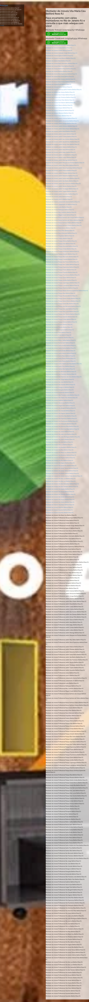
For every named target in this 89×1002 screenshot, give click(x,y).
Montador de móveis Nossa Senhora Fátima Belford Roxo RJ (63, 223)
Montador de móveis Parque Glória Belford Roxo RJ (61, 277)
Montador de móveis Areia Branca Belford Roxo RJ (61, 58)
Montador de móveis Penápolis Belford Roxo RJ (60, 330)
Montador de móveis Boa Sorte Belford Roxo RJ (60, 76)
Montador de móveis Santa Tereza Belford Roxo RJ (61, 361)
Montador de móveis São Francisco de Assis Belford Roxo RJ (64, 377)
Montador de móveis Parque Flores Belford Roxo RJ (61, 270)
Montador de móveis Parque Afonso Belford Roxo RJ (61, 241)
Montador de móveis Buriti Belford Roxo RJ (58, 84)
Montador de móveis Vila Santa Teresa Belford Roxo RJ (62, 468)
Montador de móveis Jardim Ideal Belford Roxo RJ (60, 149)
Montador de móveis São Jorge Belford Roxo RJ (60, 379)
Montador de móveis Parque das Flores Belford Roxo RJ (62, 262)
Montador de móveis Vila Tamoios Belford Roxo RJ (61, 494)
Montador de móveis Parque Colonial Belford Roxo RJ (62, 259)
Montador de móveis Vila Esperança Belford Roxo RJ (61, 418)
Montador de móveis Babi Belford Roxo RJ (58, 61)
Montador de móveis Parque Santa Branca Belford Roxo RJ (63, 301)
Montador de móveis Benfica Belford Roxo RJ (59, 71)
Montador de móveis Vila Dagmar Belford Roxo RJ (60, 413)
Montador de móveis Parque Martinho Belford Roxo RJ (62, 288)
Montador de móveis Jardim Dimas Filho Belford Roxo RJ (62, 144)
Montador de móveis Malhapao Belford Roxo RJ (60, 209)
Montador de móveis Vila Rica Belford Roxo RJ (59, 460)
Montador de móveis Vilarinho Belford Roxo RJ (59, 507)
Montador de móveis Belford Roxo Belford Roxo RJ (61, 68)
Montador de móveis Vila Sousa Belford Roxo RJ (60, 491)
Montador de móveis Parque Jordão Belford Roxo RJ (61, 280)
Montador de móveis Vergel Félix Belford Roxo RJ (60, 405)
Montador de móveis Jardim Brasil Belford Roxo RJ (61, 131)
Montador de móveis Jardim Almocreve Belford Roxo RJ (62, 121)
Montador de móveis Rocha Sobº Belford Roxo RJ (60, 343)
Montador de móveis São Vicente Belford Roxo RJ (60, 384)
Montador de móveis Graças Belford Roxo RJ (59, 108)
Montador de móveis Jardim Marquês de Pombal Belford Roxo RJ (65, 162)
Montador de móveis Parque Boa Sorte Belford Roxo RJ (62, 256)
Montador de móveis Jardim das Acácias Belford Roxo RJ (62, 139)
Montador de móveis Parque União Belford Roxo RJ (61, 319)
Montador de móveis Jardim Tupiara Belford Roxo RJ (61, 191)
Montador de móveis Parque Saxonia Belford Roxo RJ (61, 317)
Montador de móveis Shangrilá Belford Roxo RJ (60, 390)
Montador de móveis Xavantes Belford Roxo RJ (60, 512)
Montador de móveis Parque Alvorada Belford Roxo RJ (62, 246)
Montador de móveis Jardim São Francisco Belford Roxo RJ (63, 183)
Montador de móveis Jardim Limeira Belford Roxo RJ (61, 155)
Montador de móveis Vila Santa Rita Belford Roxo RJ (61, 465)
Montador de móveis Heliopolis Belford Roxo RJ (60, 110)
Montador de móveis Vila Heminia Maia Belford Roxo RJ (62, 426)
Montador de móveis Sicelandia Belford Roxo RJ (60, 392)
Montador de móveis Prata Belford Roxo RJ (58, 335)
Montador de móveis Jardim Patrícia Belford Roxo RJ (61, 170)
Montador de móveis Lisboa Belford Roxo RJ (59, 196)
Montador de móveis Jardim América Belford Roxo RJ (61, 126)
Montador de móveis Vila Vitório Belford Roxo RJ (60, 502)
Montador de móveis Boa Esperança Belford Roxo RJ (61, 74)
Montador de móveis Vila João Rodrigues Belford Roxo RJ (63, 437)
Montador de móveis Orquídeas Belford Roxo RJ (60, 236)
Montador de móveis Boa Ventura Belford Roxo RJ (60, 79)
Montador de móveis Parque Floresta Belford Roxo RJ (62, 272)
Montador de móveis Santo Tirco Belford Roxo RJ (60, 366)
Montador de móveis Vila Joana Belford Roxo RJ (60, 431)
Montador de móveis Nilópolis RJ (8, 14)
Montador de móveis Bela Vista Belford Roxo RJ (60, 66)
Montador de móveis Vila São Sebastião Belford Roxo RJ (62, 484)
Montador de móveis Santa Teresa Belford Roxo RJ (61, 358)
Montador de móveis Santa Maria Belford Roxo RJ (60, 356)
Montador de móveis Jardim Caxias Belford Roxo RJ (61, 134)
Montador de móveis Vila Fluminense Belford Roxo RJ (62, 421)
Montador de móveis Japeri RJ (8, 11)
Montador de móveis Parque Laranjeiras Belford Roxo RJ (62, 285)
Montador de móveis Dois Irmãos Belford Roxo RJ (60, 95)
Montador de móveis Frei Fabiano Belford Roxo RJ (60, 102)
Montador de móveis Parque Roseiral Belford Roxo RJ (61, 296)
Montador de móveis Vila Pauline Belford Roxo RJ (60, 458)
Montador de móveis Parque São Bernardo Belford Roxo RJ (63, 306)
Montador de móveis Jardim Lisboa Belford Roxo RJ (61, 157)
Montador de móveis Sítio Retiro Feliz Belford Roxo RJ (62, 397)
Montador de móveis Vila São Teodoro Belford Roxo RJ (62, 486)
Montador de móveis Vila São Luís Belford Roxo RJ (61, 478)
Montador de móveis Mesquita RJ (8, 12)
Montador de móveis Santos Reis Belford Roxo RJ (60, 369)
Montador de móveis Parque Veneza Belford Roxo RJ (61, 322)
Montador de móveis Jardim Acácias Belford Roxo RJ (61, 118)
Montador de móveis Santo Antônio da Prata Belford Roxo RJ (64, 364)
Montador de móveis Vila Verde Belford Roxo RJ (60, 497)
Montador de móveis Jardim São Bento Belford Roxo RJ (62, 181)
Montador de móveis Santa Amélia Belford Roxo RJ (61, 345)
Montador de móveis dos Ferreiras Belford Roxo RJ (61, 97)
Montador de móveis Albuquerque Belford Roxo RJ (61, 45)
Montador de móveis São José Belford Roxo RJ (59, 382)
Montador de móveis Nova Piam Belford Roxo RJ (60, 230)
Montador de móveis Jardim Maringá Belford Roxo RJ (61, 160)
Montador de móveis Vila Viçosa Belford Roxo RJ (60, 499)
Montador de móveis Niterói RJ (8, 16)
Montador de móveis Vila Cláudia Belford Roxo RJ (60, 411)
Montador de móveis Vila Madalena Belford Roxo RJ (61, 447)
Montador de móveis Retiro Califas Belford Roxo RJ (61, 340)
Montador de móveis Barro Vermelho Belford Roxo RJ (61, 63)
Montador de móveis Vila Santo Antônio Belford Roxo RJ (62, 473)
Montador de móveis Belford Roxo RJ (9, 8)
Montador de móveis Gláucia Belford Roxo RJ (59, 105)
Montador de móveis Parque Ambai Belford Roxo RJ (61, 249)
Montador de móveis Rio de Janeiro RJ (10, 20)
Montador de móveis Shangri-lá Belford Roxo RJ (60, 387)
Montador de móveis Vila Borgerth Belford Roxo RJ (61, 408)
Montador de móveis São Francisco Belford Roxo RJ (61, 374)
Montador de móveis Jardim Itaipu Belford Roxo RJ (61, 152)
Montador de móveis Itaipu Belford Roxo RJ (58, 115)
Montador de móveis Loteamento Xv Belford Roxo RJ (61, 204)
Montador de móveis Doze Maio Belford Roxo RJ (60, 100)
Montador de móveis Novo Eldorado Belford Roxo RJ (61, 233)
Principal (4, 5)
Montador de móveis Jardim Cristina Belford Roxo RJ (61, 136)
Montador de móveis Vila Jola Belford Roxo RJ (59, 442)
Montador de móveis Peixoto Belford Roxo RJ (59, 327)
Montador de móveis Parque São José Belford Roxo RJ (62, 309)
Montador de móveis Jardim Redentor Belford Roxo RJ (62, 176)
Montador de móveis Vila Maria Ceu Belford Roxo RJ (61, 452)
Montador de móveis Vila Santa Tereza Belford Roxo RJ (62, 471)
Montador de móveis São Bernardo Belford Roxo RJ (61, 371)
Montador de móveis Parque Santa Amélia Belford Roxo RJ (63, 298)
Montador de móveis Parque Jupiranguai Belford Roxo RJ (63, 283)
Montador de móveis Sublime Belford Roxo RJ (59, 400)
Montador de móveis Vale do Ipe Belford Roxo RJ (60, 403)
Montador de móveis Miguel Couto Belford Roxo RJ (61, 215)
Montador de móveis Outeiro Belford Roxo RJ (59, 238)
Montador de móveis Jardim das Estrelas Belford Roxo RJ (63, 142)
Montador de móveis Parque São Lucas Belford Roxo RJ (62, 311)
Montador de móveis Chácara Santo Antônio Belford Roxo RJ (64, 89)
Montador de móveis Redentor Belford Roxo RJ (60, 337)
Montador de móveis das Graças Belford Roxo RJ (60, 92)
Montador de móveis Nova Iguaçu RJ (9, 17)
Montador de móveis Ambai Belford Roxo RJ (59, 48)
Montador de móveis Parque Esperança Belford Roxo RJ (62, 267)
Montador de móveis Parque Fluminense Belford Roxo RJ (63, 275)
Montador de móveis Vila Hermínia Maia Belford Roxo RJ (62, 429)
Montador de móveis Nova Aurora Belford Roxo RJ (60, 228)
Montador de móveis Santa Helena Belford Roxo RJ (61, 353)
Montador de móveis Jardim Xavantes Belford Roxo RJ (62, 194)
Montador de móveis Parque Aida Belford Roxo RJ (60, 243)
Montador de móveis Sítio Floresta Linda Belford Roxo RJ (62, 395)
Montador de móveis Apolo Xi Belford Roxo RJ (59, 55)
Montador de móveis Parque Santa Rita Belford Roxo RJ (62, 303)
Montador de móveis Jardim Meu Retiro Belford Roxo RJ (62, 165)
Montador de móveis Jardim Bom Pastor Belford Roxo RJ (62, 129)
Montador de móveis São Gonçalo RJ (9, 22)
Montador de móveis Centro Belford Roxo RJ (59, 87)
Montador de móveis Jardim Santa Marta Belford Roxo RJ (63, 178)
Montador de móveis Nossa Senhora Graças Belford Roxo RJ (64, 225)
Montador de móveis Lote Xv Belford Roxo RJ (59, 199)
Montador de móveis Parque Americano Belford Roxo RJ (62, 251)
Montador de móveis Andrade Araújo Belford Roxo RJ (61, 53)
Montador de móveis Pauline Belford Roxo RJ (59, 324)
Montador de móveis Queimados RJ (9, 19)
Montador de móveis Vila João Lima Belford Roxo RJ (61, 434)
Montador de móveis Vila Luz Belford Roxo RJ (59, 444)
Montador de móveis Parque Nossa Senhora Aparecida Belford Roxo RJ (67, 290)
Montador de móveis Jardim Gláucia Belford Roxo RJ (61, 147)
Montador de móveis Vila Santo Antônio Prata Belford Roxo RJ (64, 476)
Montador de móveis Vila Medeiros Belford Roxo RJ (61, 455)
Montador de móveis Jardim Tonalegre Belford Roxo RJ (62, 189)
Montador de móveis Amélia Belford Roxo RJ (59, 50)
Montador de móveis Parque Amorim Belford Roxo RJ (61, 254)
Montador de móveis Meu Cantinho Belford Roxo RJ (61, 212)
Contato (2, 25)
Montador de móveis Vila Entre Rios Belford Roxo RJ (61, 416)
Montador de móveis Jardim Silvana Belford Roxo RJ (61, 186)
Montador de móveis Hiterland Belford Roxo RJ (60, 113)
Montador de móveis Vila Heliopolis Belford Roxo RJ (61, 424)
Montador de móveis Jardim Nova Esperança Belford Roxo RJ (64, 168)
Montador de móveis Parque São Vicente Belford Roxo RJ (63, 314)
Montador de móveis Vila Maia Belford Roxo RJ (59, 450)
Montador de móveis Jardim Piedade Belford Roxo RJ (61, 173)
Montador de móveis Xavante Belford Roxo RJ (59, 510)
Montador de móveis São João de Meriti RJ (11, 24)
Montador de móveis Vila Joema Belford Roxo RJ (60, 439)
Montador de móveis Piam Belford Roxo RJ (58, 332)
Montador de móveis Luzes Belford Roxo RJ (59, 207)
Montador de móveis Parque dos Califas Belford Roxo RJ (62, 264)
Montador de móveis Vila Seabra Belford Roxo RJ (60, 489)
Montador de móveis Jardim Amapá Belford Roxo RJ (61, 123)
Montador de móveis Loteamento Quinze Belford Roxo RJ (63, 202)
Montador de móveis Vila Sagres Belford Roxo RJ (60, 463)
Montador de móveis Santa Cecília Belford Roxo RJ (61, 348)
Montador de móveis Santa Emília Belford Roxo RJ (60, 350)
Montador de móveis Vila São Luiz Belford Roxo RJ (61, 481)
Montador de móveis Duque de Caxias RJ (10, 9)
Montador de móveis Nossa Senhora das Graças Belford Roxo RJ (65, 217)
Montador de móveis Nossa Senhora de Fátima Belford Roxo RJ (64, 220)
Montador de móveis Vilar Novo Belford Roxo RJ (60, 505)
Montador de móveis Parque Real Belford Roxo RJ (60, 293)
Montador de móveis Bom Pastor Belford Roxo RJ (60, 82)
